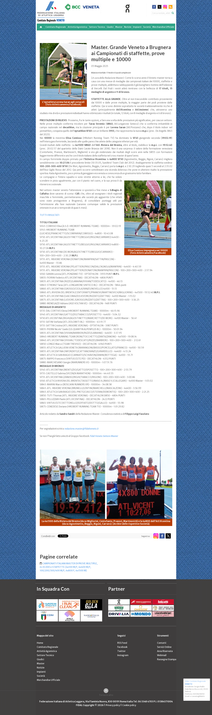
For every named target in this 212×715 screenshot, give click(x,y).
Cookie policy (129, 705)
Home (40, 642)
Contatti (161, 642)
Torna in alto (106, 695)
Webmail (161, 655)
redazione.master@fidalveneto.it (81, 428)
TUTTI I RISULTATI (49, 215)
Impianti (137, 27)
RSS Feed (122, 642)
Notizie (127, 27)
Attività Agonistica (77, 27)
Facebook (122, 647)
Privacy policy (113, 705)
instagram (165, 7)
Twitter (121, 651)
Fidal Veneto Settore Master (104, 436)
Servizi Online (164, 647)
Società (147, 27)
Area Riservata (165, 651)
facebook (154, 7)
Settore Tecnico (97, 27)
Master (118, 27)
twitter (159, 7)
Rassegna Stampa (166, 659)
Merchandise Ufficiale (163, 27)
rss (170, 7)
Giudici (110, 27)
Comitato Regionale (55, 27)
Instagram (122, 655)
